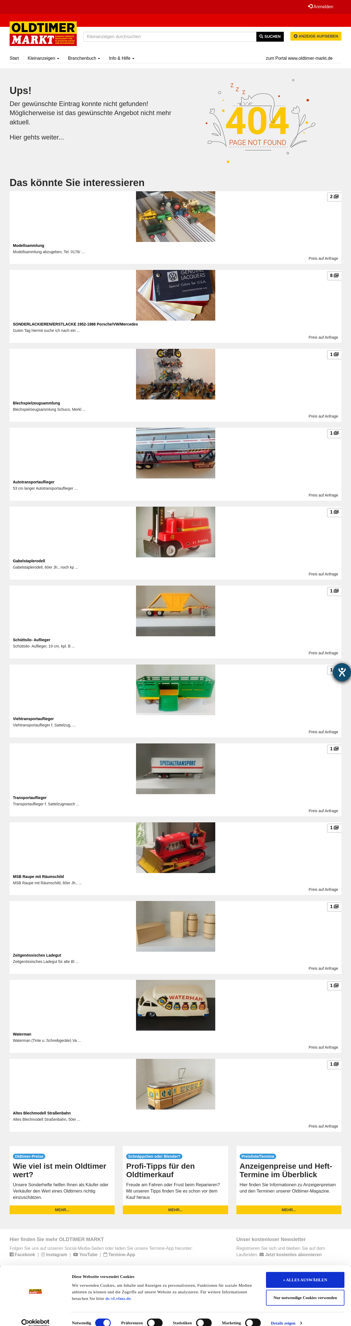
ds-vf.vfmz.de (118, 1290)
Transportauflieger (30, 797)
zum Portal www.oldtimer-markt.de (299, 58)
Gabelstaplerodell (29, 561)
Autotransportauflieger (34, 482)
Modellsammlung (28, 245)
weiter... (52, 137)
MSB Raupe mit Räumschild (38, 876)
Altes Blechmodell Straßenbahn (42, 1113)
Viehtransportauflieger (33, 719)
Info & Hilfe (121, 58)
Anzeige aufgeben (316, 36)
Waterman (22, 1034)
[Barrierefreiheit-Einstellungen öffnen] (342, 672)
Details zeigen (283, 1315)
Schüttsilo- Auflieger (31, 640)
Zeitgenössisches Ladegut (37, 955)
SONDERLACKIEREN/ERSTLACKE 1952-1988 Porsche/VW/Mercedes (75, 324)
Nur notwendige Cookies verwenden (305, 1290)
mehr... (62, 1210)
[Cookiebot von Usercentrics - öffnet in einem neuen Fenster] (36, 1315)
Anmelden (320, 6)
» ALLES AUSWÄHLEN (305, 1272)
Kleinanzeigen (43, 58)
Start (14, 58)
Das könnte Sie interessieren (77, 182)
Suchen (270, 36)
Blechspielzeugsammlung (36, 403)
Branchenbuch (84, 58)
